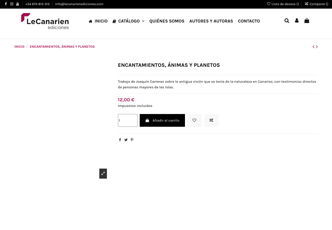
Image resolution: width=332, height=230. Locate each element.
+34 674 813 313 (37, 4)
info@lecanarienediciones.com (79, 4)
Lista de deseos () (283, 4)
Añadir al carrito (162, 120)
